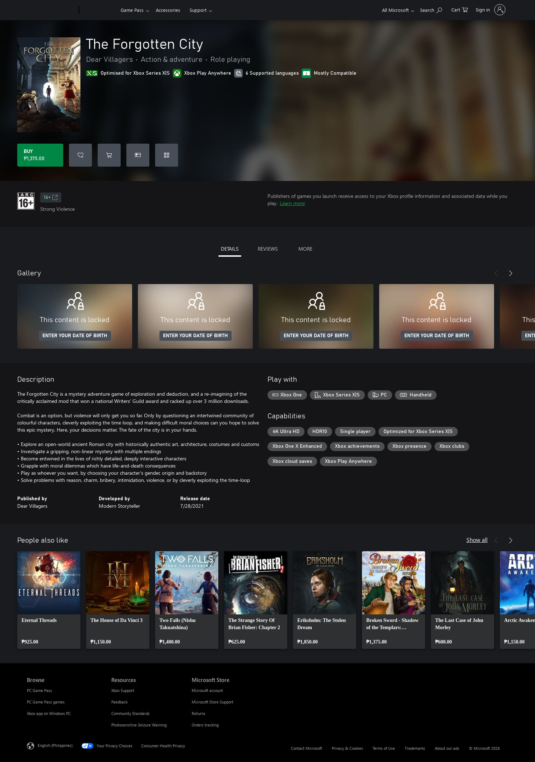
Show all (477, 539)
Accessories (168, 10)
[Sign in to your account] (489, 9)
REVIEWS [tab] (268, 248)
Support (198, 10)
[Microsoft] (51, 10)
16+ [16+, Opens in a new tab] (51, 197)
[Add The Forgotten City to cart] (109, 155)
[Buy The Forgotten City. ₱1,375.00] (40, 155)
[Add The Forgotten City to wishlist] (80, 155)
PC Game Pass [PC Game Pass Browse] (39, 690)
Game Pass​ (132, 10)
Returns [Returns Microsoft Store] (198, 713)
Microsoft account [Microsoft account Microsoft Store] (207, 690)
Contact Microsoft (306, 748)
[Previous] (496, 273)
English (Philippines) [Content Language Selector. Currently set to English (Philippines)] (55, 745)
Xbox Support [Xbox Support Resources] (122, 690)
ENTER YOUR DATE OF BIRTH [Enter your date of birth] (74, 335)
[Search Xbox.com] (431, 9)
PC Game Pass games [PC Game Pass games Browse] (46, 702)
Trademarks (415, 748)
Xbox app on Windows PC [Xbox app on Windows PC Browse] (49, 713)
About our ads (447, 748)
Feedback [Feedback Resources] (119, 702)
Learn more (292, 203)
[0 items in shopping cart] (459, 9)
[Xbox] (99, 10)
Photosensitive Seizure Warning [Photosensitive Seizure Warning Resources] (139, 724)
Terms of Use (384, 748)
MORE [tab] (305, 248)
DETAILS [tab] (229, 248)
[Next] (510, 273)
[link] (48, 600)
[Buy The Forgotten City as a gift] (137, 155)
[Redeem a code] (166, 155)
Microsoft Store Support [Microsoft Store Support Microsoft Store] (212, 702)
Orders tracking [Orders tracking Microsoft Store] (205, 724)
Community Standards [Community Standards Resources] (130, 713)
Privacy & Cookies (347, 748)
